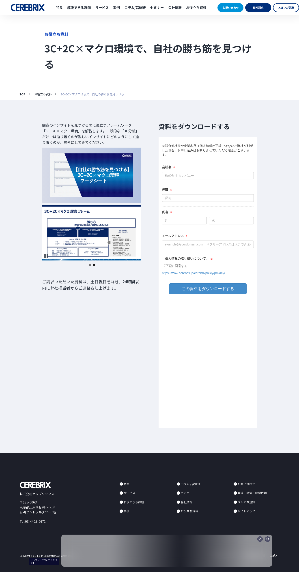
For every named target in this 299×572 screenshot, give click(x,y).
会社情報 (175, 7)
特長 (59, 7)
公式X (273, 555)
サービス (102, 7)
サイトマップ (246, 511)
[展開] (260, 539)
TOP (22, 94)
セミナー (157, 7)
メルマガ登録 (286, 7)
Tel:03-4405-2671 (33, 521)
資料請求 (258, 7)
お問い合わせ (231, 7)
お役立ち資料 (196, 7)
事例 (116, 7)
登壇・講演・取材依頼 (252, 493)
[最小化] (267, 539)
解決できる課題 (79, 7)
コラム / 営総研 (191, 484)
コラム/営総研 (135, 7)
